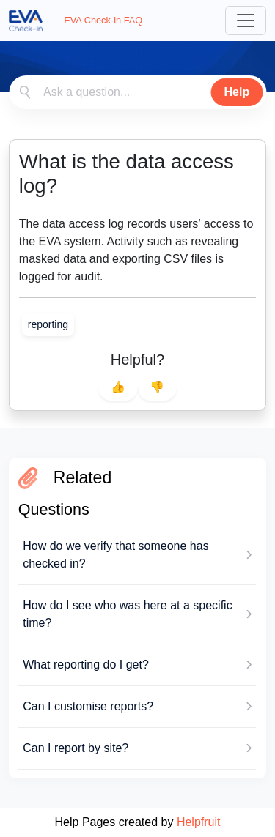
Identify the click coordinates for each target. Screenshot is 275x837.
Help (237, 92)
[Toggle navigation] (245, 20)
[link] (48, 324)
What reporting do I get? (86, 664)
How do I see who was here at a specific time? (127, 614)
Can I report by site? (75, 748)
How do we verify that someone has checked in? (115, 555)
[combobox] (137, 92)
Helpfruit (199, 822)
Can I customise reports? (88, 706)
